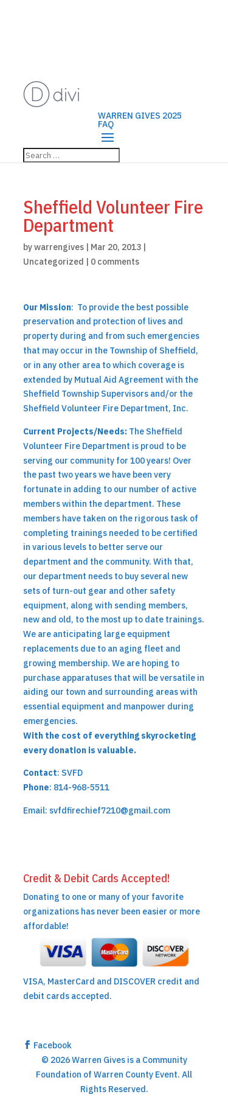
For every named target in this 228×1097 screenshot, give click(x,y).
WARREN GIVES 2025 (140, 115)
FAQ (106, 124)
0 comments (115, 261)
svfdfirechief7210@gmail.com (109, 810)
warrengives (59, 247)
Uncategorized (53, 261)
